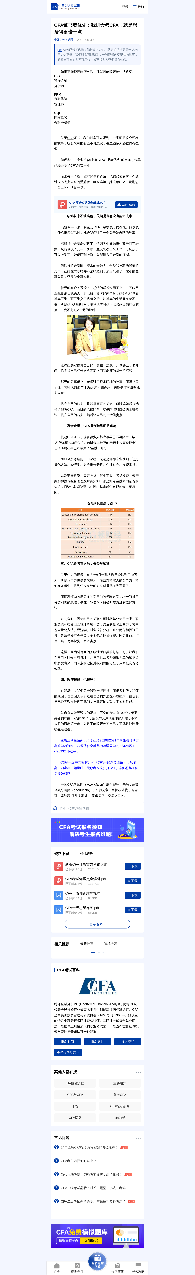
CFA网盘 (75, 1118)
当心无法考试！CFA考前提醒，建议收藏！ (93, 1174)
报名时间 (67, 1041)
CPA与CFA (75, 1095)
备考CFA (119, 1095)
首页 (63, 808)
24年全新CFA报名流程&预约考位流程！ (91, 1147)
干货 (75, 1106)
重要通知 (119, 1083)
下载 (133, 866)
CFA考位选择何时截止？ (75, 1161)
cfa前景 (119, 1118)
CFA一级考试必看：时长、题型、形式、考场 (90, 1188)
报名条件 (97, 1041)
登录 (125, 7)
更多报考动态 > (68, 1052)
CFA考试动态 (79, 808)
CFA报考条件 (120, 1106)
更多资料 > (97, 924)
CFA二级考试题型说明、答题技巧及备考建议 (94, 1201)
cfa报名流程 (75, 1083)
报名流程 (127, 1041)
